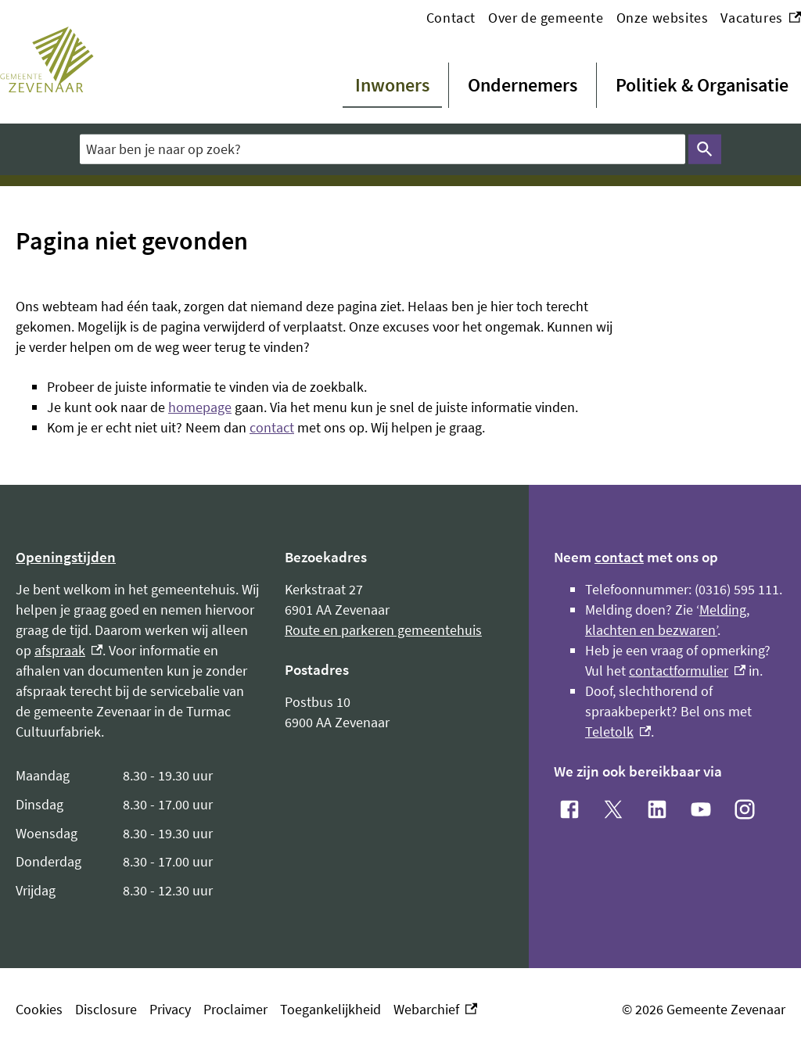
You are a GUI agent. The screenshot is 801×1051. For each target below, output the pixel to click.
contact (272, 427)
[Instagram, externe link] (744, 809)
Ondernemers (522, 85)
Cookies (39, 1009)
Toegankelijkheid (330, 1009)
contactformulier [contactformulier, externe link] (687, 671)
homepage (200, 407)
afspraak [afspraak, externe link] (68, 650)
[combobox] (382, 149)
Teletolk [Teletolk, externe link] (618, 732)
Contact (451, 18)
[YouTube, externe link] (701, 809)
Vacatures (760, 18)
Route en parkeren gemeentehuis (383, 630)
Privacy (170, 1009)
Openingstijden (66, 556)
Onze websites (662, 18)
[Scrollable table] (138, 834)
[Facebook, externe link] (569, 809)
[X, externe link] (613, 809)
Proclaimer (235, 1009)
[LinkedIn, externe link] (657, 809)
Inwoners (392, 85)
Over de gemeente (546, 18)
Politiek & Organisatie (702, 85)
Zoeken (704, 149)
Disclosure (106, 1009)
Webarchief (435, 1009)
